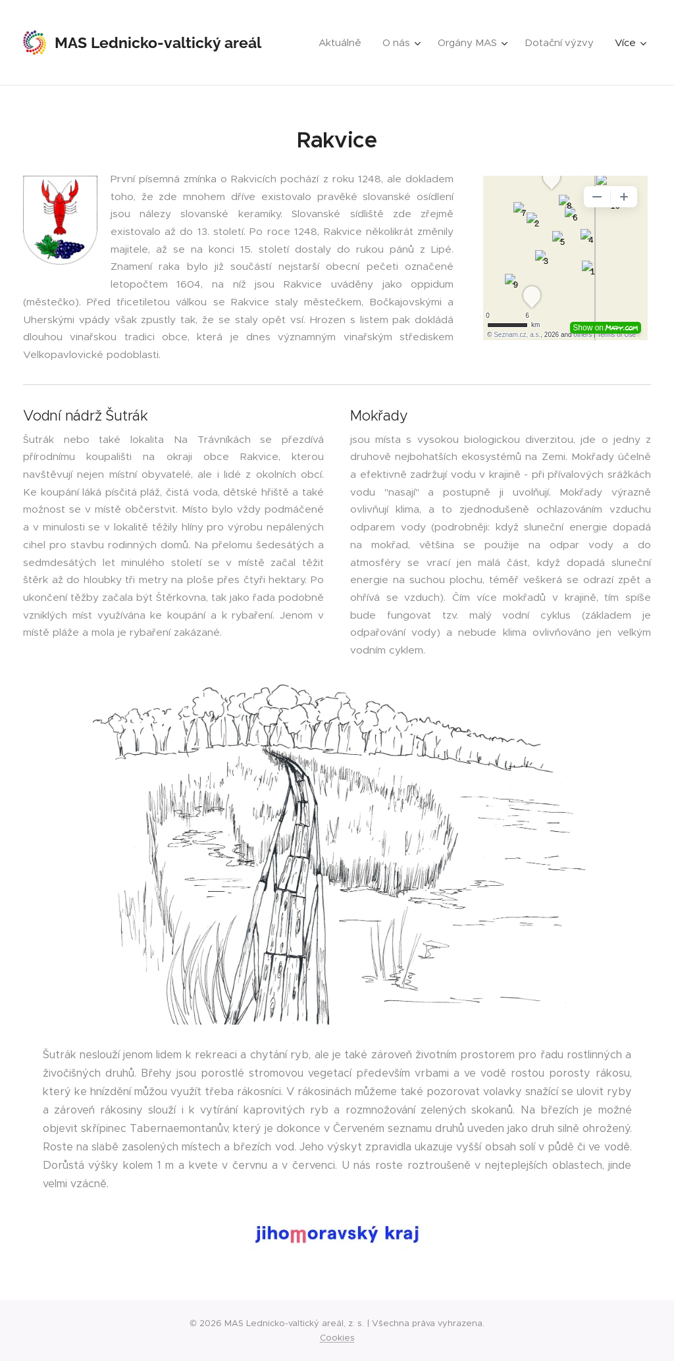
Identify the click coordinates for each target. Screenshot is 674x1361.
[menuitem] (343, 42)
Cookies (337, 1337)
